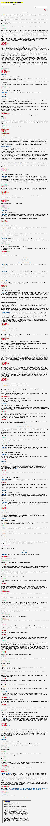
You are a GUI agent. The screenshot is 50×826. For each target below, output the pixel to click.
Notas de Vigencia (4, 42)
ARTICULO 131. (5, 238)
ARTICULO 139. (5, 447)
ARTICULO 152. (5, 743)
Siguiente (26, 797)
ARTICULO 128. (5, 214)
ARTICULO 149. (5, 540)
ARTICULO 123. (5, 78)
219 (34, 183)
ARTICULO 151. (5, 731)
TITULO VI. (25, 257)
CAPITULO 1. (24, 260)
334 (26, 701)
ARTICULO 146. (5, 522)
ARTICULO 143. (5, 494)
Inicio (2, 7)
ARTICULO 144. (5, 502)
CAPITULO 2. (24, 424)
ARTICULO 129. (5, 227)
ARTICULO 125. (5, 100)
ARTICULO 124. (5, 92)
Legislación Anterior (4, 44)
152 (12, 775)
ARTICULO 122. (4, 14)
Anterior (23, 797)
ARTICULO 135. (5, 330)
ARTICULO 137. (5, 407)
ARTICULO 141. (5, 465)
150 (16, 719)
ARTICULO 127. (5, 176)
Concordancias (3, 25)
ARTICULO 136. (5, 385)
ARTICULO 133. (5, 271)
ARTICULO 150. (5, 554)
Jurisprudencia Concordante (5, 71)
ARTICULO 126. (5, 138)
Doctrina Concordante (4, 221)
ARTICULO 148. (5, 533)
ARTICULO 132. (5, 264)
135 (16, 468)
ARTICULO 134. (5, 292)
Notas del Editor (3, 131)
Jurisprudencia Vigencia (5, 43)
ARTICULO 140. (5, 454)
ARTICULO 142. (5, 479)
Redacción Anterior (4, 72)
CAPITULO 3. (24, 550)
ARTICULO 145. (5, 514)
